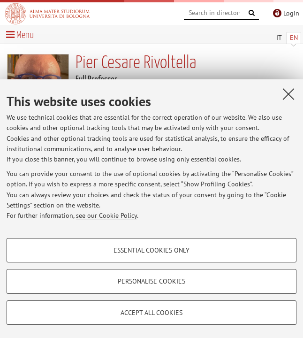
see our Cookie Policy (106, 215)
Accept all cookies (151, 312)
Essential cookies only (151, 250)
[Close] (288, 93)
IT (279, 37)
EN (294, 37)
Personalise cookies (151, 281)
